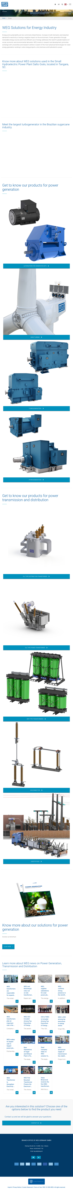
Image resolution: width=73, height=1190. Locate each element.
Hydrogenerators (36, 480)
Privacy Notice (17, 1187)
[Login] (55, 4)
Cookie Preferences (38, 1181)
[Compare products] (58, 4)
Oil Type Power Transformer (36, 647)
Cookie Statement (27, 1187)
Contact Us (36, 1123)
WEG (4, 4)
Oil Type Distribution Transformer (36, 576)
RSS (44, 1187)
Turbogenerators (36, 408)
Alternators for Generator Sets (36, 266)
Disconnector (36, 790)
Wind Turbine (36, 337)
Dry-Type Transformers (36, 719)
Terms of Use (38, 1187)
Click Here (7, 946)
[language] (66, 4)
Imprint (10, 1187)
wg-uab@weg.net (38, 1151)
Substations (36, 861)
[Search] (62, 4)
